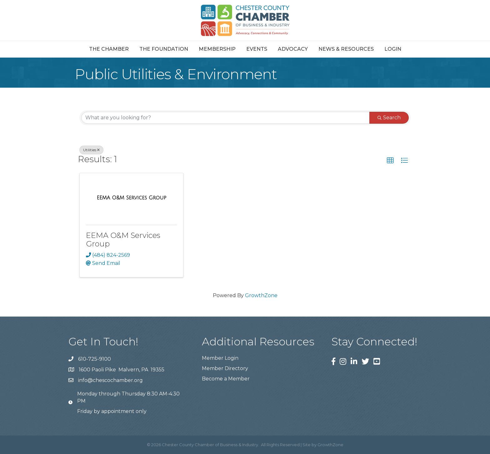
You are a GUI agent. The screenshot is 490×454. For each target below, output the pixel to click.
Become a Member (226, 379)
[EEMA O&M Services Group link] (131, 198)
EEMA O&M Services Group (123, 239)
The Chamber (109, 49)
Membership (217, 49)
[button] (390, 160)
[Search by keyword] (225, 118)
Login (392, 49)
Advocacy (293, 49)
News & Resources (346, 49)
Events (256, 49)
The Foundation (163, 49)
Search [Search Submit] (389, 118)
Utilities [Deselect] (91, 149)
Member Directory (225, 368)
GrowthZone (261, 295)
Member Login (220, 358)
